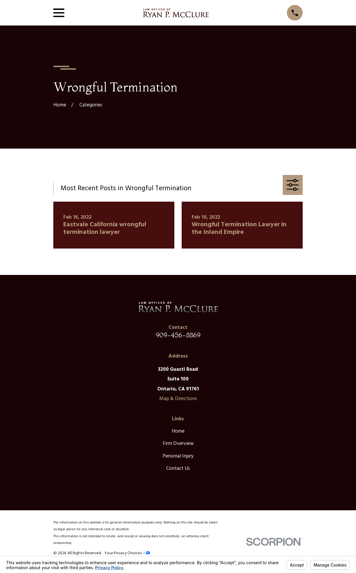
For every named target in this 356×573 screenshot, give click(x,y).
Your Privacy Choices (127, 553)
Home (178, 431)
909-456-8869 (178, 335)
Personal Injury (178, 456)
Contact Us (178, 468)
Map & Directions (178, 399)
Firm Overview (178, 444)
